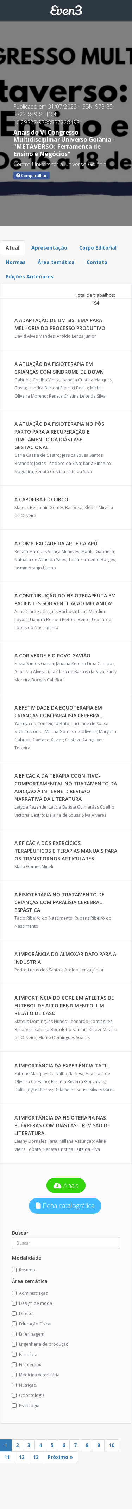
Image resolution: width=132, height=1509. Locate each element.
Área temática (56, 262)
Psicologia (25, 1406)
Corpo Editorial (98, 247)
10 (111, 1445)
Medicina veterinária (35, 1375)
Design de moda (32, 1303)
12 (21, 1457)
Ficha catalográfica (65, 1205)
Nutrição (24, 1385)
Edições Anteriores (30, 276)
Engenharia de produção (40, 1344)
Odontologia (28, 1395)
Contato (97, 262)
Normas (16, 262)
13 (36, 1457)
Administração (30, 1293)
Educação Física (31, 1324)
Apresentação (49, 247)
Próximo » (60, 1457)
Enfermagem (28, 1334)
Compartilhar (31, 175)
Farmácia (24, 1354)
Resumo (23, 1270)
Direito (22, 1314)
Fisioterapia (27, 1365)
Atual (12, 247)
